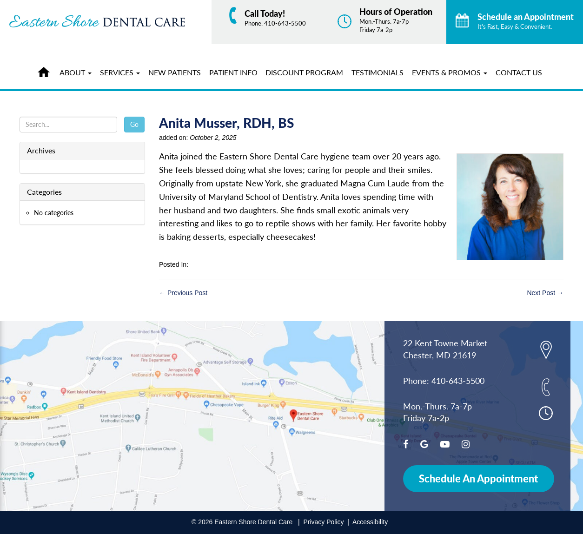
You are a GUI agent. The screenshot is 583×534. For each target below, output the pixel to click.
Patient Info (233, 72)
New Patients (174, 72)
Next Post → (545, 293)
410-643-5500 (285, 23)
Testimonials (377, 72)
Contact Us (519, 72)
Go (134, 124)
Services (120, 72)
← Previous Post (183, 293)
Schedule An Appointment (478, 478)
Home (46, 71)
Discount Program (304, 72)
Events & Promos (449, 72)
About (76, 72)
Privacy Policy (323, 522)
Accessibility (370, 522)
